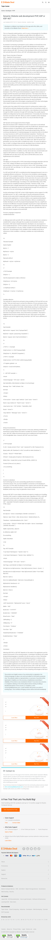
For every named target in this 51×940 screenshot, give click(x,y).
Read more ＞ (25, 28)
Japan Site (4, 899)
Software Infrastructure (39, 899)
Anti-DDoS (22, 889)
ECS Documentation (13, 899)
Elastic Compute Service (8, 889)
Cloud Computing (14, 909)
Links (34, 929)
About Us (9, 929)
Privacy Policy (17, 929)
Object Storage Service (31, 889)
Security (11, 891)
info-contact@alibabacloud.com (14, 787)
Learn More (14, 717)
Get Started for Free (10, 810)
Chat (6, 822)
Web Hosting (4, 891)
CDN (17, 889)
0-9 (46, 919)
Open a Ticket (8, 832)
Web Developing (37, 909)
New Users (13, 902)
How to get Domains (25, 899)
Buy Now (36, 717)
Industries (22, 909)
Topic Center (4, 909)
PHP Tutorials (5, 912)
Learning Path (5, 902)
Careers (3, 929)
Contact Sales (16, 822)
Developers (29, 909)
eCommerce (42, 889)
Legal (23, 929)
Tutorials (45, 909)
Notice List (29, 929)
